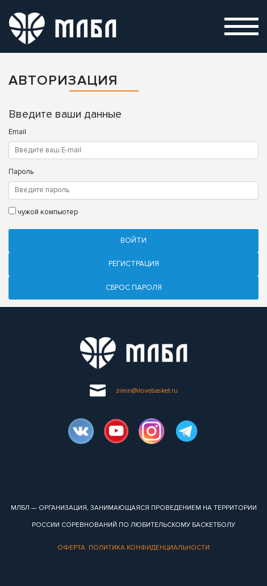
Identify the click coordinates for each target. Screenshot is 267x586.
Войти (133, 240)
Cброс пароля (134, 287)
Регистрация (134, 263)
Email (17, 131)
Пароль (21, 171)
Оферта (71, 547)
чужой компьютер (43, 212)
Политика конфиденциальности (149, 547)
